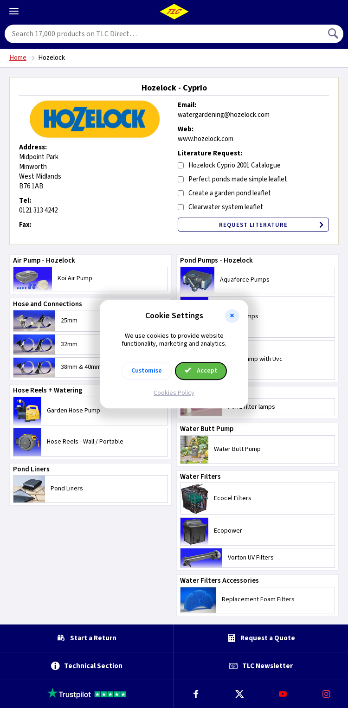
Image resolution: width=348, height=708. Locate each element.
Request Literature (274, 225)
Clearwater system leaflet (225, 207)
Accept (201, 370)
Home (17, 58)
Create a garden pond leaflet (229, 193)
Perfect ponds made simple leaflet (237, 179)
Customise (146, 370)
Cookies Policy (174, 393)
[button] (232, 316)
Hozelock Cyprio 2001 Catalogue (234, 165)
